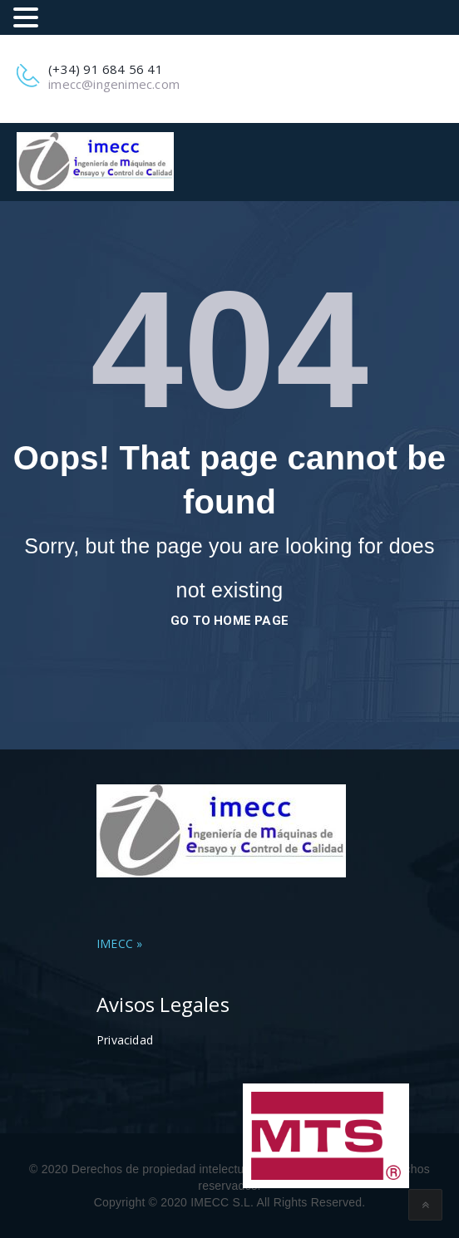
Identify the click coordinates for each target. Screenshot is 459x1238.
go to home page (229, 620)
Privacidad (124, 1040)
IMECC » (119, 943)
